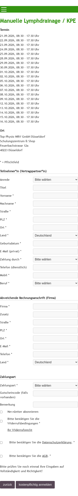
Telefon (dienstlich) (13, 267)
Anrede (5, 179)
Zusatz (4, 314)
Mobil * (4, 275)
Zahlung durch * (10, 259)
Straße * (5, 211)
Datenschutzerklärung (56, 442)
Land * (4, 235)
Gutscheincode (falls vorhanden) (14, 395)
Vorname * (7, 195)
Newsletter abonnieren (23, 411)
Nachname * (8, 203)
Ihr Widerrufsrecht (20, 430)
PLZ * (3, 219)
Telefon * (6, 354)
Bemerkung (7, 404)
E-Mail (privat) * (10, 251)
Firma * (5, 306)
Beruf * (4, 283)
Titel (3, 187)
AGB (45, 456)
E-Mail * (5, 346)
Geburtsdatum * (10, 243)
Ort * (3, 227)
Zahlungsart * (9, 385)
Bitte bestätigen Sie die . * (42, 442)
